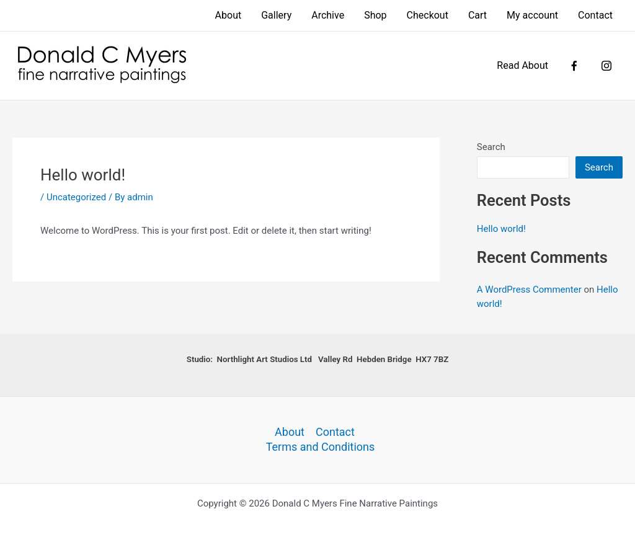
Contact (595, 15)
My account (532, 15)
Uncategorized (76, 197)
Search (491, 147)
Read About (522, 65)
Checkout (427, 15)
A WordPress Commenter (529, 289)
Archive (327, 15)
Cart (477, 15)
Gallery (276, 15)
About (228, 15)
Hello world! (501, 228)
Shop (375, 15)
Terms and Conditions (320, 446)
